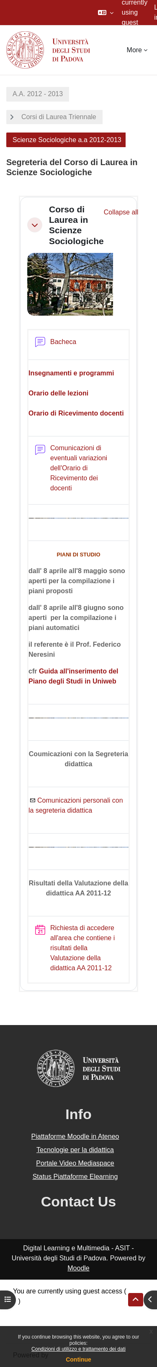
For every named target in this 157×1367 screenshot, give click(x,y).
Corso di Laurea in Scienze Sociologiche (76, 225)
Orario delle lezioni (58, 393)
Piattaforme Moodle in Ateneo (75, 1136)
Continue (78, 1359)
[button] (105, 12)
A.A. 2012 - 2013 (38, 93)
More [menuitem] (134, 50)
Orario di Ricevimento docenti (76, 413)
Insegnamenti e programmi (71, 373)
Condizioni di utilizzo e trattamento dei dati (78, 1349)
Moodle (78, 1268)
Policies (24, 1321)
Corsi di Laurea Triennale (58, 116)
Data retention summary (49, 1311)
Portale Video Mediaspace (75, 1163)
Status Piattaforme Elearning (75, 1176)
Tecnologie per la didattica (75, 1149)
